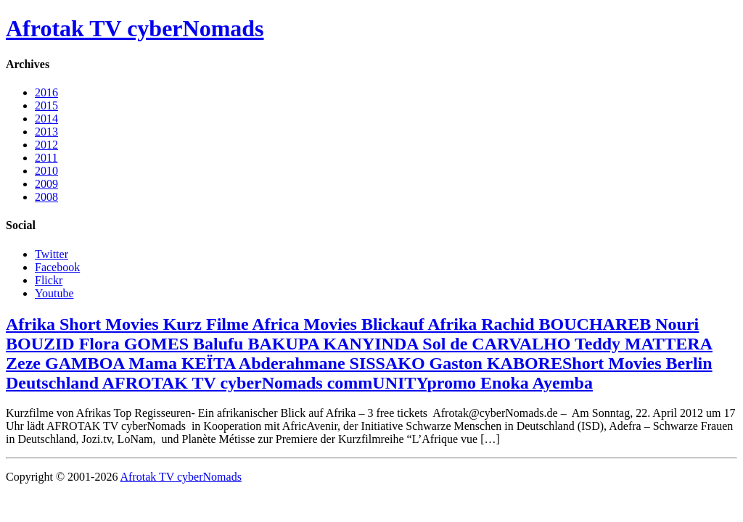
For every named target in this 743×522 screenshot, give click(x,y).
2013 (46, 131)
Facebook (57, 267)
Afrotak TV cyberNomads (135, 28)
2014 (46, 118)
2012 (46, 144)
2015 (46, 105)
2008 (46, 197)
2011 (46, 158)
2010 (46, 171)
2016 (46, 92)
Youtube (54, 293)
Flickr (48, 280)
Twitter (51, 254)
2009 (46, 184)
